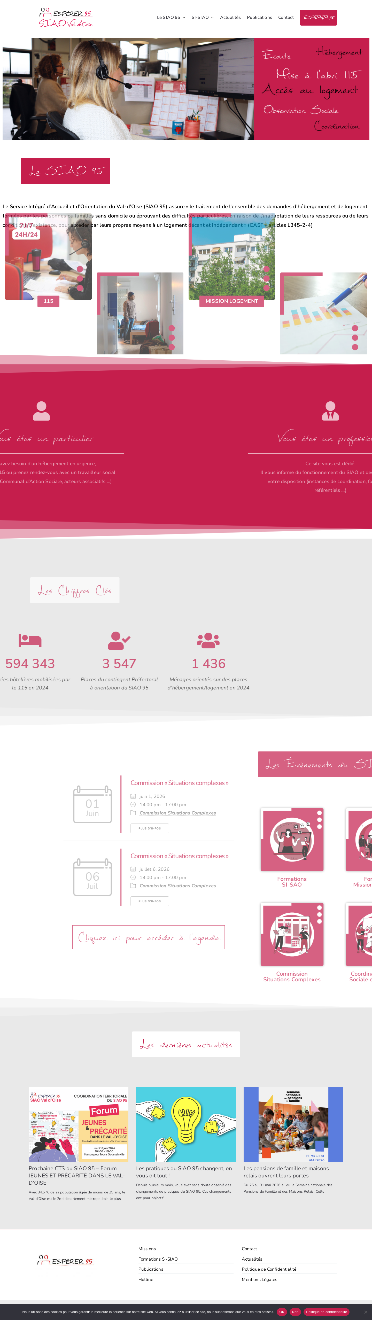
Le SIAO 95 (171, 18)
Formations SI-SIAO (158, 1259)
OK (281, 1312)
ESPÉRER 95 (318, 17)
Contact (286, 17)
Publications (259, 17)
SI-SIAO (203, 18)
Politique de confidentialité (326, 1312)
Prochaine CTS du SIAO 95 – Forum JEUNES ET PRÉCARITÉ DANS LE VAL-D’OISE (77, 1175)
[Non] (365, 1312)
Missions (147, 1249)
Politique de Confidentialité (269, 1269)
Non (295, 1312)
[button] (182, 18)
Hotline (145, 1280)
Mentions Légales (259, 1280)
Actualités (230, 17)
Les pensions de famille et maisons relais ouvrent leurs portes (286, 1172)
